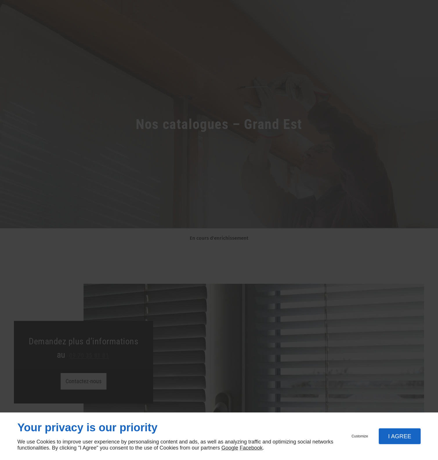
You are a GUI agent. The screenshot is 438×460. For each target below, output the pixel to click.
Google (229, 448)
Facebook (251, 448)
